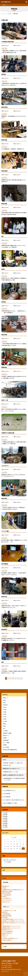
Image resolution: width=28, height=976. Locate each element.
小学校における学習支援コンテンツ (10, 938)
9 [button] (20, 678)
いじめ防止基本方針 (6, 895)
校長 (5, 700)
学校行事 (5, 705)
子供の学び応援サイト (7, 940)
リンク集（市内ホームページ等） (9, 910)
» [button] (22, 678)
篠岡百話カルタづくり (7, 929)
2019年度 (5, 823)
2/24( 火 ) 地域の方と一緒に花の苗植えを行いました (13, 800)
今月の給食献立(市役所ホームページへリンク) (12, 919)
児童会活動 (6, 740)
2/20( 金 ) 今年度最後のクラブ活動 (9, 803)
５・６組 (5, 721)
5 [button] (13, 678)
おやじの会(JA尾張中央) (7, 931)
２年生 (5, 709)
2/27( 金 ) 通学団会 (6, 793)
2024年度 (5, 814)
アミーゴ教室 (6, 742)
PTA (4, 728)
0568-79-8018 (8, 965)
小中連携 (5, 730)
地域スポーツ (6, 735)
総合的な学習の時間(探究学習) (10, 749)
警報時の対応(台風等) (7, 891)
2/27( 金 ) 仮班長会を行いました (9, 790)
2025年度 (5, 813)
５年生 (5, 716)
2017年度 (5, 827)
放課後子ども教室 (7, 733)
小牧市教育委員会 (6, 914)
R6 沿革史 (7, 765)
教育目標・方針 (5, 886)
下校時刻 (4, 888)
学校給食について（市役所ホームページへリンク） (13, 921)
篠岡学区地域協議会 (7, 915)
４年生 (5, 714)
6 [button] (15, 678)
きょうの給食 (6, 747)
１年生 (5, 707)
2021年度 (5, 820)
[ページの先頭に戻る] (26, 974)
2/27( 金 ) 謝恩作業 (6, 796)
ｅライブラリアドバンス (7, 900)
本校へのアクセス (6, 902)
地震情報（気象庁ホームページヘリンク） (11, 928)
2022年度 (5, 818)
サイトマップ (5, 971)
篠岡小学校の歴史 (6, 893)
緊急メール (6, 698)
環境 (5, 723)
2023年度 (5, 816)
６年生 (5, 719)
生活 (5, 702)
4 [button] (11, 678)
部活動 (5, 738)
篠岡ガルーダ (5, 935)
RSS (6, 946)
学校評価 (4, 896)
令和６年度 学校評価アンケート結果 (13, 763)
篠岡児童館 (4, 917)
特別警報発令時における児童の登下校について (13, 889)
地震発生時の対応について (11, 771)
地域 (5, 726)
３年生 (5, 712)
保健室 (5, 745)
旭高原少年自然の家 (7, 933)
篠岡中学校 (4, 912)
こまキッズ (4, 936)
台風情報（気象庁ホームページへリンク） (11, 926)
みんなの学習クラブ (6, 898)
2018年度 (5, 825)
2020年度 (5, 821)
